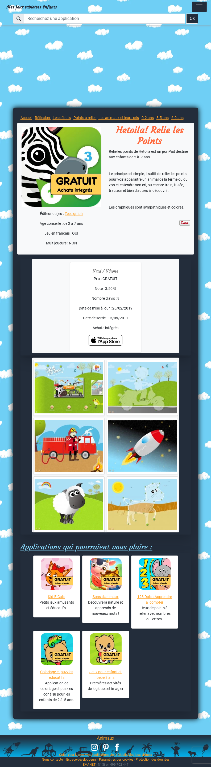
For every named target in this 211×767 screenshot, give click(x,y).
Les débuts (62, 118)
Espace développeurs (81, 759)
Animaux (105, 738)
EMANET (89, 764)
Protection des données (152, 759)
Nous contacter (53, 759)
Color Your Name (71, 755)
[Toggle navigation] (199, 7)
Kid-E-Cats (56, 597)
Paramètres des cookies (116, 759)
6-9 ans (177, 118)
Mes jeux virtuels (140, 755)
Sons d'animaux (106, 597)
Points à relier (85, 118)
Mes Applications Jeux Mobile (106, 755)
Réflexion (43, 118)
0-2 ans (148, 118)
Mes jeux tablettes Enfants (31, 7)
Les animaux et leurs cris (118, 118)
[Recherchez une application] (104, 19)
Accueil (26, 118)
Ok (192, 18)
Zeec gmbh (74, 213)
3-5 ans (162, 118)
